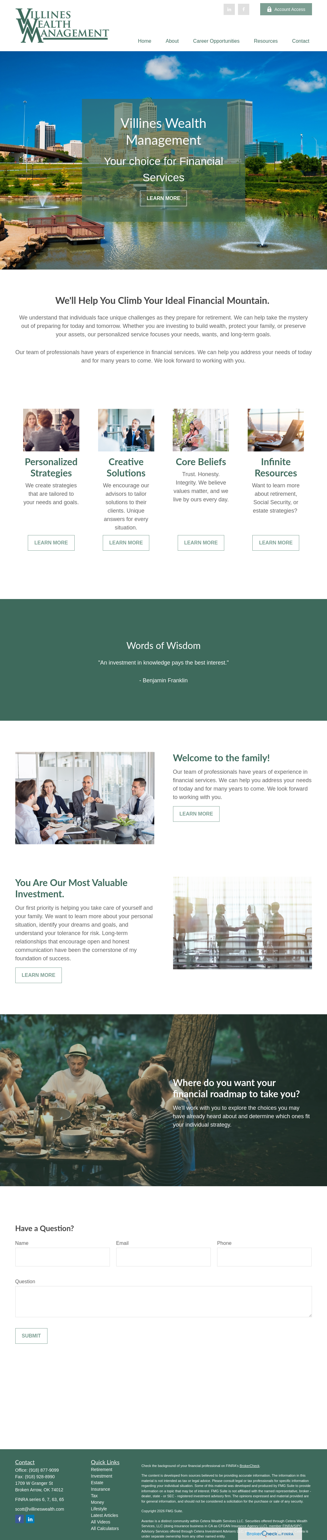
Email (122, 1243)
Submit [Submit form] (31, 1335)
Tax (94, 1495)
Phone (224, 1243)
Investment (101, 1476)
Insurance (100, 1489)
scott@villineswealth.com (39, 1509)
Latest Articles (104, 1515)
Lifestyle (99, 1508)
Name (22, 1243)
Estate (97, 1482)
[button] (145, 41)
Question (25, 1281)
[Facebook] (243, 9)
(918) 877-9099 (44, 1470)
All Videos (100, 1521)
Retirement (101, 1469)
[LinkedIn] (229, 9)
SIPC (298, 1526)
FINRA (287, 1526)
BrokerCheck (250, 1466)
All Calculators (105, 1528)
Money (97, 1502)
